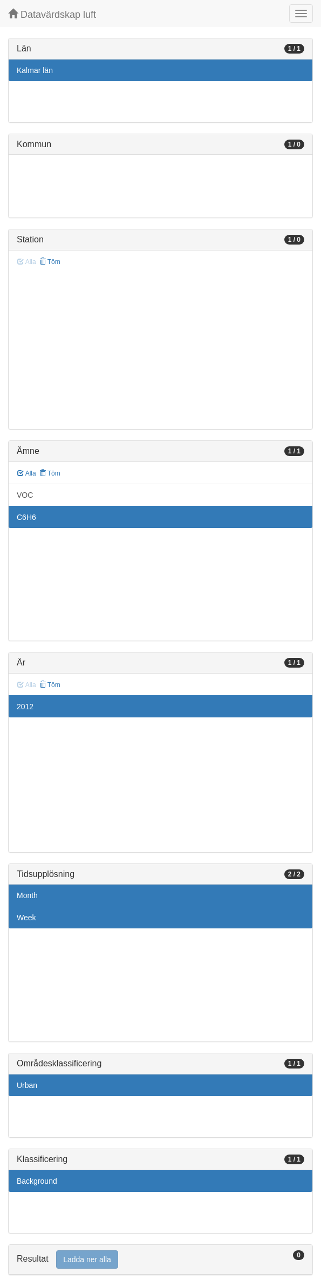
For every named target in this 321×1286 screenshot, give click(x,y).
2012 (25, 706)
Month (27, 895)
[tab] (160, 1260)
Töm (49, 262)
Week (26, 917)
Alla (26, 473)
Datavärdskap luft (52, 14)
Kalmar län (35, 70)
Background (37, 1181)
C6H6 (26, 517)
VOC (25, 495)
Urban (27, 1085)
